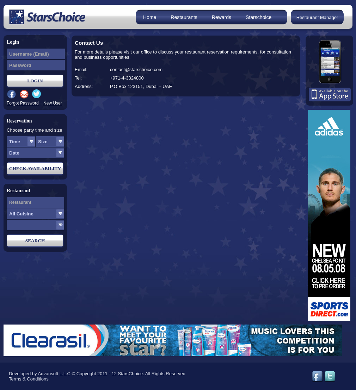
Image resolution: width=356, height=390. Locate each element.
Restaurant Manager (317, 17)
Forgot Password (23, 103)
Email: (81, 69)
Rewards (221, 17)
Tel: (78, 78)
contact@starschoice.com (136, 69)
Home (149, 17)
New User (52, 103)
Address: (84, 86)
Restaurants (184, 17)
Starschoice (258, 17)
